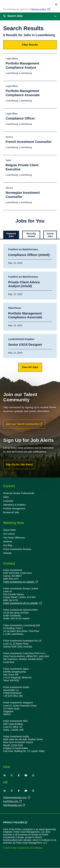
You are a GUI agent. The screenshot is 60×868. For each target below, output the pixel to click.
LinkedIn (4, 775)
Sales (6, 497)
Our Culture (9, 534)
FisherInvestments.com (15, 797)
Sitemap (7, 553)
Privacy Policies (13, 822)
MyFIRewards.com (12, 805)
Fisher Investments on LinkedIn (19, 582)
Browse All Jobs (11, 512)
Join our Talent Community (22, 424)
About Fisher (9, 530)
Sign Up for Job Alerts (19, 464)
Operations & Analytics (14, 504)
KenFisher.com (11, 801)
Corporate (8, 501)
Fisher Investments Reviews (17, 549)
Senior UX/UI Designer (25, 344)
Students (7, 541)
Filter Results (30, 44)
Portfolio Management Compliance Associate (25, 315)
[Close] (56, 3)
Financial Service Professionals (18, 493)
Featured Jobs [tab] (11, 235)
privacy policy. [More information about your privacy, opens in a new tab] (39, 8)
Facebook (19, 775)
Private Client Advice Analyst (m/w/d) (24, 284)
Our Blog (7, 545)
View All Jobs (30, 367)
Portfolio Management (14, 508)
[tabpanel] (30, 308)
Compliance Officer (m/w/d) (29, 255)
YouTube (26, 775)
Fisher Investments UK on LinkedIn (21, 603)
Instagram (33, 775)
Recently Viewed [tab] (31, 235)
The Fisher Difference (14, 537)
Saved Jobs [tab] (50, 235)
